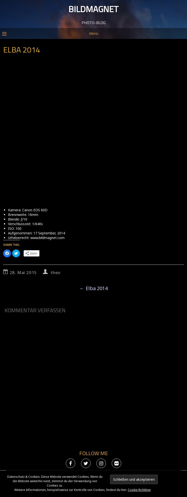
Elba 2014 (94, 288)
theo (55, 272)
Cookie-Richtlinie (139, 490)
